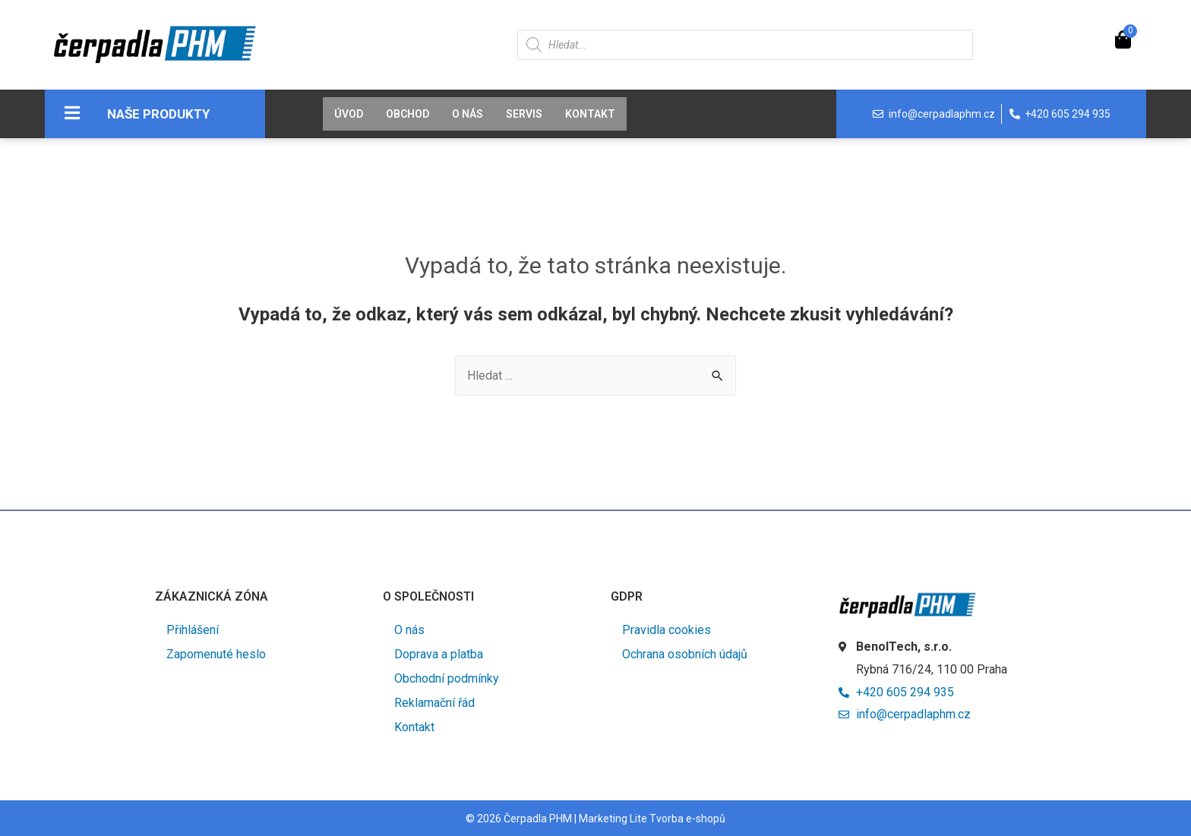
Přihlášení (192, 630)
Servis (524, 114)
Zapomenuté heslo (216, 654)
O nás (467, 114)
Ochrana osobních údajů (684, 654)
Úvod (348, 114)
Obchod (407, 114)
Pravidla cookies (666, 630)
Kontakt (590, 114)
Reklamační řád (434, 703)
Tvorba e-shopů (687, 818)
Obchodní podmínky (446, 678)
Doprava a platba (438, 654)
